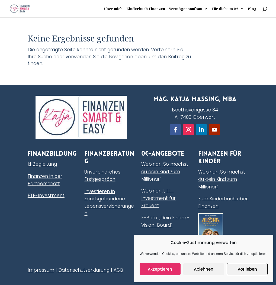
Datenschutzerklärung (84, 270)
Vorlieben (247, 269)
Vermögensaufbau (185, 9)
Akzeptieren (160, 269)
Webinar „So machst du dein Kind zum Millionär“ (164, 171)
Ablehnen (203, 269)
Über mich (113, 9)
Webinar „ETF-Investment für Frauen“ (158, 198)
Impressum (41, 270)
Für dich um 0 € (225, 9)
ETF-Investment (46, 195)
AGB (118, 270)
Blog (252, 9)
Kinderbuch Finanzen (145, 9)
